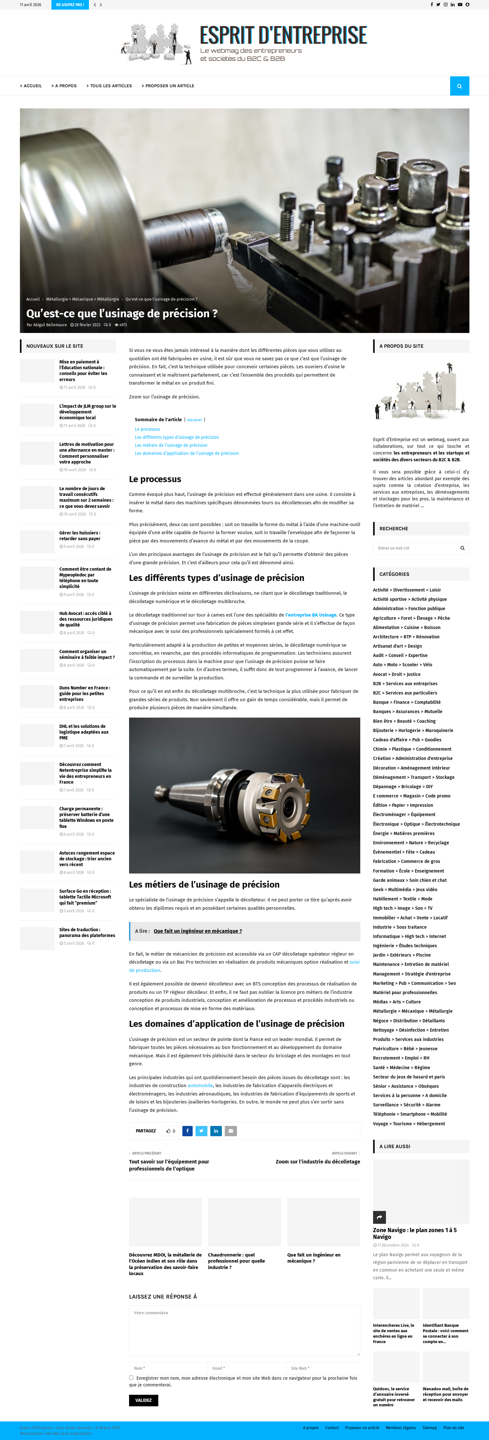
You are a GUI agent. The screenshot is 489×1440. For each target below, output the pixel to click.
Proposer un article (362, 1428)
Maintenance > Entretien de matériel (411, 964)
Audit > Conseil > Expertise (400, 655)
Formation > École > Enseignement (408, 871)
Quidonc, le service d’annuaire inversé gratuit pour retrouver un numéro (394, 1396)
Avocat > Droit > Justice (397, 674)
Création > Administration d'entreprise (413, 758)
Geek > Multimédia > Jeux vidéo (405, 889)
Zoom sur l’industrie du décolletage (318, 1162)
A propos (311, 1428)
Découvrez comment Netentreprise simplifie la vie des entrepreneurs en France (85, 773)
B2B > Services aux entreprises (405, 683)
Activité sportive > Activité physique (410, 599)
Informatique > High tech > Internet (409, 936)
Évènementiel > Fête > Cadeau (404, 852)
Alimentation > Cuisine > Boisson (407, 627)
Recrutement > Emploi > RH (401, 1058)
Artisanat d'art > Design (397, 646)
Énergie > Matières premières (404, 833)
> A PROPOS (64, 86)
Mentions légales (401, 1428)
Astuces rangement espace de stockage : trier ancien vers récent (87, 858)
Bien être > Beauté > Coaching (404, 721)
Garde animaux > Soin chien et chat (410, 880)
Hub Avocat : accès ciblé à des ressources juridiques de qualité (86, 619)
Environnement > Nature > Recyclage (411, 843)
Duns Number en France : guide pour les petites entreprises (84, 693)
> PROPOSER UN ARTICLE (168, 86)
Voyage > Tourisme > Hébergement (409, 1124)
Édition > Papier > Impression (403, 805)
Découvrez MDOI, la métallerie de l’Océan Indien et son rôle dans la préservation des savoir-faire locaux (165, 1264)
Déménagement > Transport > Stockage (414, 777)
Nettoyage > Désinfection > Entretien (411, 1030)
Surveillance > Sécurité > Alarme (407, 1105)
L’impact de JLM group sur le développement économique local (87, 412)
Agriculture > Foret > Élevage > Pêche (411, 618)
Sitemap (430, 1428)
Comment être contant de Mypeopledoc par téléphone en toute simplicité (85, 578)
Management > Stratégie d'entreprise (412, 974)
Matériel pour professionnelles (405, 992)
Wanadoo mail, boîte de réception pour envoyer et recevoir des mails (445, 1394)
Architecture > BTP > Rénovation (406, 637)
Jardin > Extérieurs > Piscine (402, 955)
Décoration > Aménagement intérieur (411, 768)
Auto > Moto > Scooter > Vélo (402, 665)
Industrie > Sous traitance (400, 927)
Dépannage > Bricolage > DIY (403, 786)
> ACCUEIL (31, 86)
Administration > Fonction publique (409, 608)
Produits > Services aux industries (408, 1039)
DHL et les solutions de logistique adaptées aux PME (84, 732)
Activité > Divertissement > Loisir (407, 590)
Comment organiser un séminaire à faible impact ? (87, 654)
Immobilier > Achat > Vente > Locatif (410, 918)
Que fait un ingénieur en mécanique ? (314, 1258)
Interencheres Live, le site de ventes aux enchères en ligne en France (393, 1333)
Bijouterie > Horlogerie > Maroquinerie (413, 730)
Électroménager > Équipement (404, 814)
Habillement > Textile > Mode (402, 899)
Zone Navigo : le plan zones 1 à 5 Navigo (415, 1234)
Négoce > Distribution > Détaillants (409, 1021)
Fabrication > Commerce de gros (406, 861)
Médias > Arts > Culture (397, 1002)
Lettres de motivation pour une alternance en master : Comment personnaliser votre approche (86, 453)
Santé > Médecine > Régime (401, 1067)
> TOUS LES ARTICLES (109, 86)
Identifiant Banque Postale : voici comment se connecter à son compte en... (445, 1333)
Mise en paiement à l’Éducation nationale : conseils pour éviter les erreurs (83, 370)
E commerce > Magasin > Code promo (411, 796)
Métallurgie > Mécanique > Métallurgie (413, 1011)
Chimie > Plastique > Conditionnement (412, 749)
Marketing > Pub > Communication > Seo (414, 983)
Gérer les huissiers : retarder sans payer (79, 535)
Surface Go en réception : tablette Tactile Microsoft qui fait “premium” (85, 897)
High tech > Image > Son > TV (402, 908)
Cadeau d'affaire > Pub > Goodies (407, 740)
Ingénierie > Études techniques (405, 946)
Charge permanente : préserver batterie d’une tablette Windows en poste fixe (86, 817)
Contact (332, 1428)
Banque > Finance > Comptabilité (407, 702)
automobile (200, 1085)
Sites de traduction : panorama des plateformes (87, 932)
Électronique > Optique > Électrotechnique (416, 824)
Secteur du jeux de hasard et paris (409, 1077)
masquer (195, 420)
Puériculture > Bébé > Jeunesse (405, 1049)
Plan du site (453, 1428)
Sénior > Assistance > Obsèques (406, 1086)
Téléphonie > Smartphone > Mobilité (410, 1114)
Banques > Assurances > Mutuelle (407, 711)
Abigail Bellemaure (50, 325)
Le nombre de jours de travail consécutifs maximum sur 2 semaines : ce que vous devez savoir (86, 497)
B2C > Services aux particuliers (405, 693)
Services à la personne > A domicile (410, 1095)
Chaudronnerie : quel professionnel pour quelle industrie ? (236, 1261)
